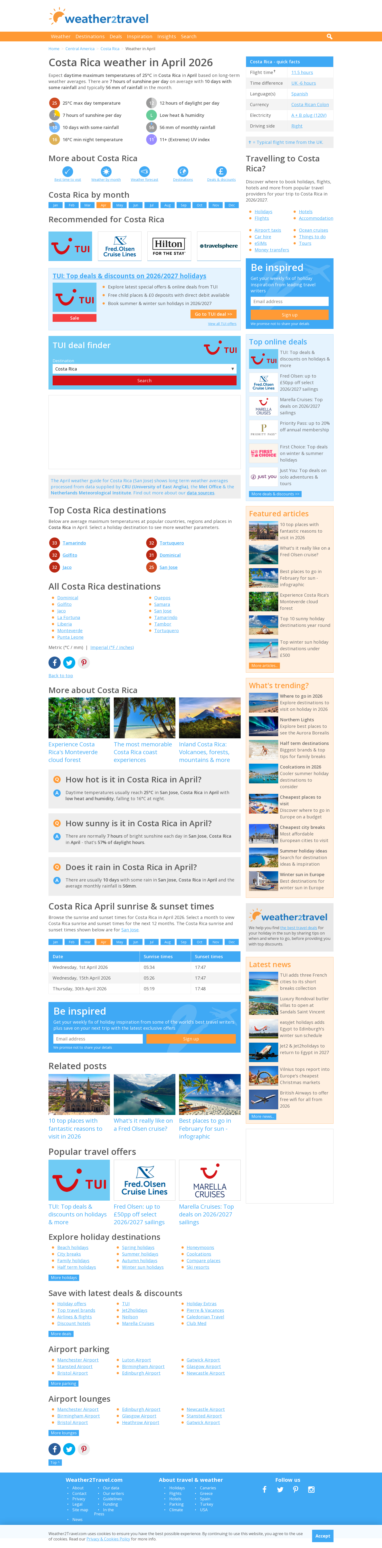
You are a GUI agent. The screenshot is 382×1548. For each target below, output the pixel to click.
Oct (199, 205)
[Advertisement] (245, 16)
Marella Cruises (138, 1333)
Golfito (70, 565)
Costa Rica (110, 48)
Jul (151, 205)
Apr (103, 205)
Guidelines (112, 1508)
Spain (205, 1508)
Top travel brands (76, 1320)
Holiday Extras (202, 1313)
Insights (166, 36)
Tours (305, 243)
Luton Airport (136, 1369)
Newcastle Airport (206, 1383)
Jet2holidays (134, 1320)
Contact (79, 1503)
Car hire (263, 237)
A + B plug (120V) (308, 115)
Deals (116, 36)
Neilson (130, 1327)
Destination (63, 370)
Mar (87, 205)
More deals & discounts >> (275, 494)
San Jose (169, 577)
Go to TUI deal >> (213, 324)
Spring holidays (138, 1257)
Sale (74, 328)
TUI (126, 1313)
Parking (176, 1514)
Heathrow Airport (140, 1432)
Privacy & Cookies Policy (108, 1539)
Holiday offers (71, 1313)
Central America (80, 48)
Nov (215, 205)
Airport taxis (268, 230)
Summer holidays (140, 1264)
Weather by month (106, 179)
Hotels (306, 211)
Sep (184, 205)
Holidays (263, 211)
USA (204, 1519)
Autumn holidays (139, 1270)
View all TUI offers (222, 333)
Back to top (60, 685)
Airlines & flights (74, 1327)
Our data (111, 1498)
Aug (167, 205)
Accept (322, 1536)
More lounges (64, 1443)
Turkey (206, 1514)
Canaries (208, 1498)
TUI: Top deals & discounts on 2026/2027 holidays (129, 285)
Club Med (196, 1333)
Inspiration (140, 36)
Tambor (162, 634)
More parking (63, 1393)
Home (53, 48)
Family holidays (73, 1270)
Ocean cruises (313, 230)
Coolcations (199, 1264)
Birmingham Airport (143, 1376)
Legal (77, 1514)
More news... (262, 1116)
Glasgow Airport (204, 1376)
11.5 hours (302, 72)
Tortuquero (172, 553)
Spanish (299, 94)
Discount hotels (73, 1333)
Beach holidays (72, 1257)
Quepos (162, 608)
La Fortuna (68, 627)
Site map (80, 1519)
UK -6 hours (303, 83)
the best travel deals (298, 927)
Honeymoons (200, 1257)
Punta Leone (70, 647)
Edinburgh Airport (141, 1383)
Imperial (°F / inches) (112, 657)
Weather (61, 36)
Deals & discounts (221, 179)
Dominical (170, 565)
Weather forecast (144, 179)
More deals (61, 1343)
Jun (135, 205)
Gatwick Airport (203, 1369)
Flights (262, 218)
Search (189, 36)
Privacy (78, 1508)
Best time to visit (67, 179)
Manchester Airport (78, 1369)
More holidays (64, 1287)
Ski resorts (198, 1277)
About (78, 1498)
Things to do (312, 237)
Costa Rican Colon (310, 104)
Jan (55, 205)
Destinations (90, 36)
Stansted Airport (75, 1376)
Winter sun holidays (143, 1277)
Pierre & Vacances (205, 1320)
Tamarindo (74, 553)
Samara (162, 614)
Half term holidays (76, 1277)
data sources (200, 503)
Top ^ (55, 1472)
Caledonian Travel (205, 1327)
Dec (232, 205)
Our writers (113, 1503)
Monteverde (70, 640)
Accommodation (316, 218)
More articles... (264, 665)
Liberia (64, 634)
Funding (110, 1514)
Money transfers (272, 250)
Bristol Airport (72, 1383)
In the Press (104, 1522)
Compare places (203, 1270)
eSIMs (261, 243)
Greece (206, 1503)
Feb (72, 205)
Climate (176, 1519)
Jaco (67, 577)
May (119, 205)
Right (297, 126)
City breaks (69, 1264)
